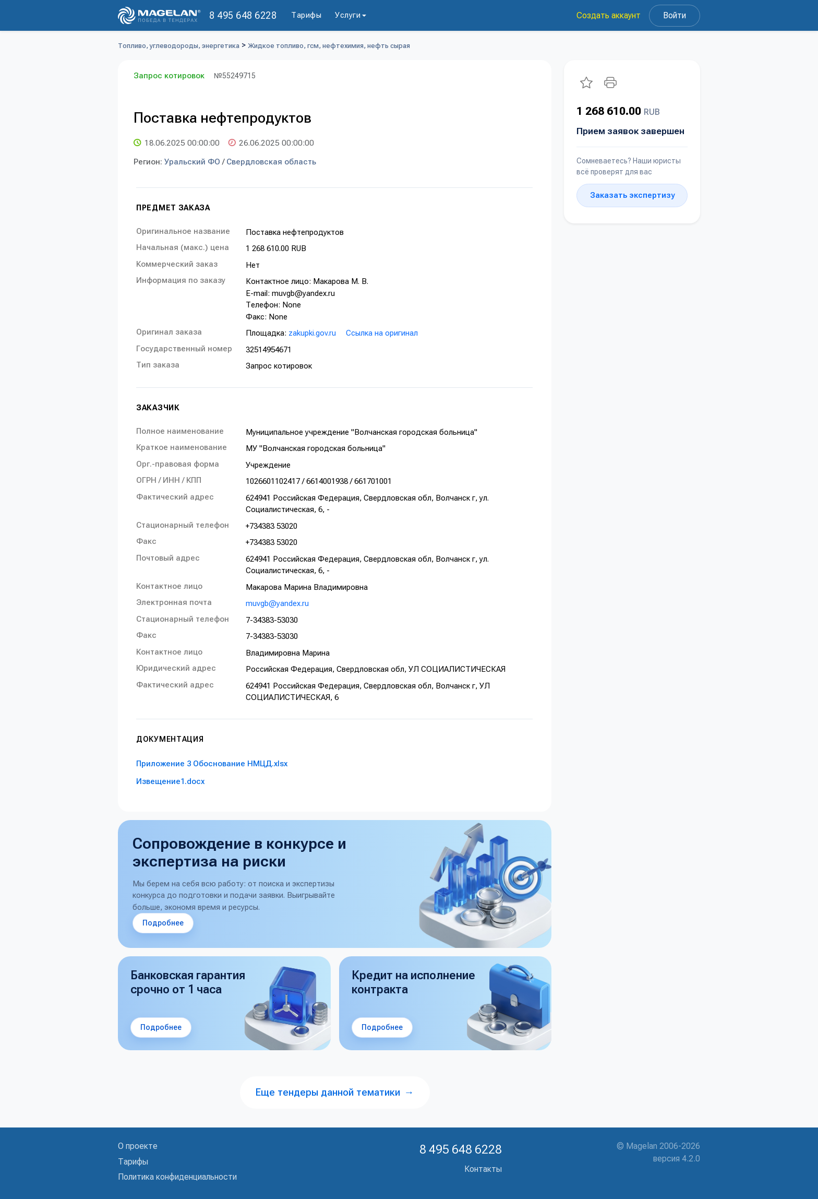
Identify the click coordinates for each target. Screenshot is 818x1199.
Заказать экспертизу (632, 195)
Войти (674, 15)
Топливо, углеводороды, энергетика (178, 46)
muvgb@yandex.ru (277, 603)
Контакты (483, 1169)
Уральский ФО (192, 162)
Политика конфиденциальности (177, 1177)
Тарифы (306, 15)
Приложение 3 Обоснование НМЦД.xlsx (211, 763)
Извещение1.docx (170, 781)
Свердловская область (271, 162)
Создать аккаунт (608, 15)
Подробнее (163, 923)
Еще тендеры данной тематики (335, 1092)
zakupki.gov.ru (312, 333)
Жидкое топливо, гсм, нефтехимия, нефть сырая (329, 46)
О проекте (138, 1146)
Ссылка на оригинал (382, 333)
